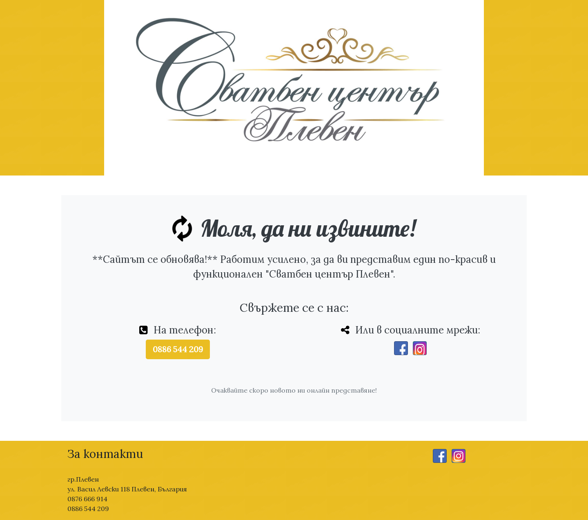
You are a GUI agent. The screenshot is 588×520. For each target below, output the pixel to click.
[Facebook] (401, 348)
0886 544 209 (178, 349)
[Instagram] (420, 348)
